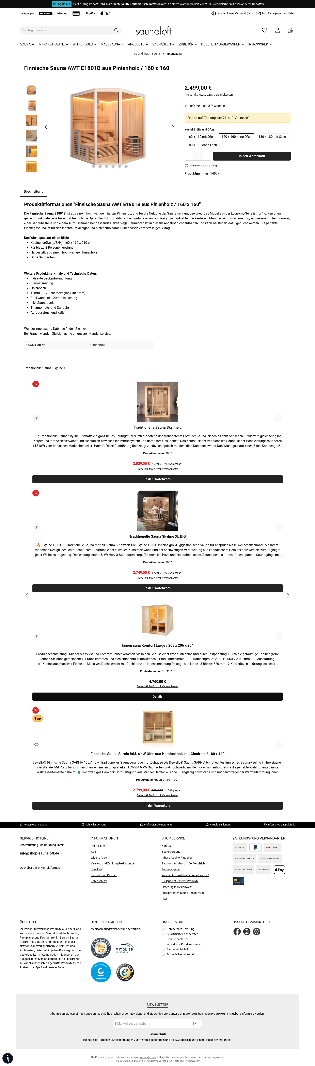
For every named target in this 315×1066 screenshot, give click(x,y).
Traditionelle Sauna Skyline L (158, 427)
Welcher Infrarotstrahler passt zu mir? (185, 877)
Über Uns (96, 871)
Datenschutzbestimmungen (116, 1042)
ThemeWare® (192, 1063)
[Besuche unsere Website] (256, 933)
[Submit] (195, 1025)
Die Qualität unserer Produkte (180, 883)
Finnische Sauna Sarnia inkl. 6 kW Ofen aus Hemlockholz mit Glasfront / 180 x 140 (157, 755)
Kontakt (167, 848)
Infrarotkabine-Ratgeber (177, 859)
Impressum (98, 848)
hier (83, 329)
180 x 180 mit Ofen (272, 137)
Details (157, 698)
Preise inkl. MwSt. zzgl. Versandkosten (209, 94)
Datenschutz (99, 883)
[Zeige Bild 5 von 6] (119, 166)
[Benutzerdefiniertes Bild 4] (125, 974)
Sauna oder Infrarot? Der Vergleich (183, 865)
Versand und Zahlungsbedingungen (113, 865)
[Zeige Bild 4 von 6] (113, 166)
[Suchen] (116, 30)
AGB (93, 854)
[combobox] (66, 30)
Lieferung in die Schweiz (177, 889)
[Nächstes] (173, 127)
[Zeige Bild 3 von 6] (106, 166)
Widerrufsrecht (100, 859)
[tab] (33, 192)
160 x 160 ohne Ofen (236, 137)
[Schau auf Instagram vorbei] (246, 933)
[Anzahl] (197, 156)
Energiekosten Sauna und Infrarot (183, 895)
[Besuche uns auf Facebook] (237, 933)
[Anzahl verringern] (189, 156)
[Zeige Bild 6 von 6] (126, 166)
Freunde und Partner (104, 877)
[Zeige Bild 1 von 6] (93, 166)
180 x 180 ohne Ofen (202, 145)
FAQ (164, 901)
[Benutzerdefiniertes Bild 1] (101, 950)
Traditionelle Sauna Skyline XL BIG (157, 537)
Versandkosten (148, 1059)
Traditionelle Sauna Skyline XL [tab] (45, 368)
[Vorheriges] (46, 127)
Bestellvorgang (171, 854)
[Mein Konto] (277, 30)
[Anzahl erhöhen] (207, 156)
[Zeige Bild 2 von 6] (100, 166)
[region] (100, 129)
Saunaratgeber (171, 871)
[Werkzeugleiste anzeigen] (7, 1058)
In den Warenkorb (252, 156)
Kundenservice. (100, 334)
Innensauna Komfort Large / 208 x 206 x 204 (157, 646)
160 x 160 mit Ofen (201, 137)
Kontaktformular (51, 870)
